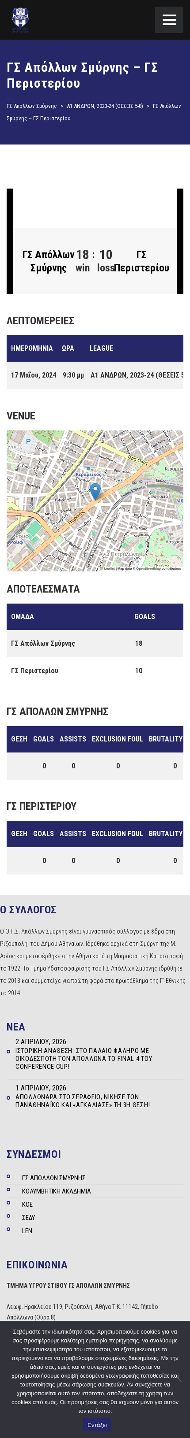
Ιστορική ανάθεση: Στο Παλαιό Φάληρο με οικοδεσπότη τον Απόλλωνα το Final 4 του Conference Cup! (83, 1059)
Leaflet (107, 569)
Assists (73, 739)
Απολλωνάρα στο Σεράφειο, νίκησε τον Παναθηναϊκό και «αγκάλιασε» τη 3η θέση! (82, 1101)
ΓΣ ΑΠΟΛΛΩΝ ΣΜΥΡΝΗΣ (54, 1178)
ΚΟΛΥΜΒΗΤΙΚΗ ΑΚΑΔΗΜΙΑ (56, 1191)
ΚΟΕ (27, 1204)
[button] (95, 492)
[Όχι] (179, 1379)
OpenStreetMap (148, 569)
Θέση (19, 739)
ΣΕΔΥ (28, 1218)
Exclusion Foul (117, 739)
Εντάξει (97, 1425)
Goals (43, 739)
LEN (27, 1231)
